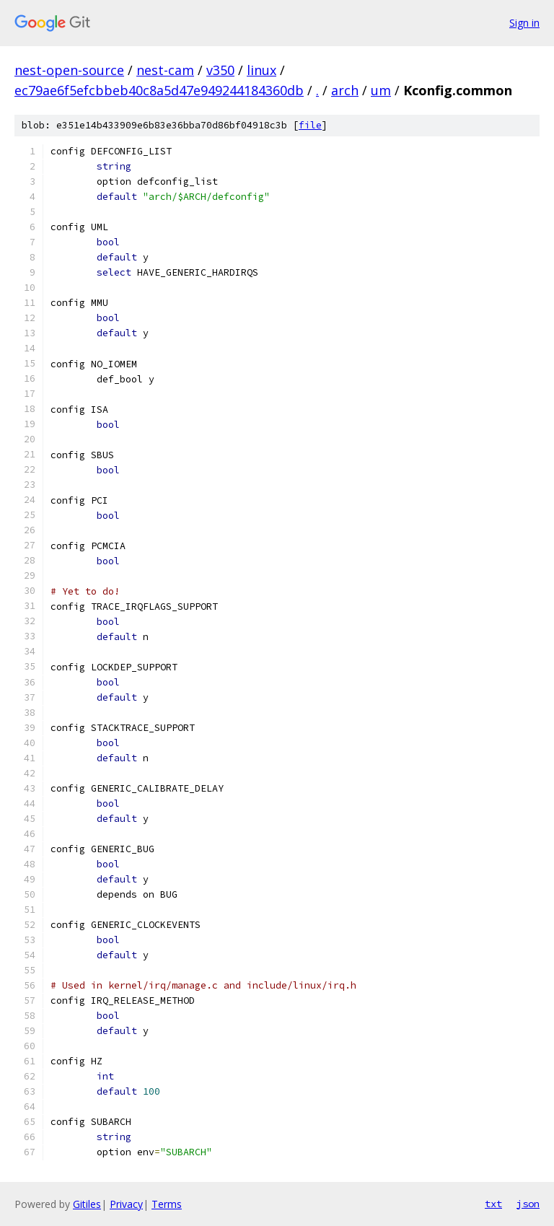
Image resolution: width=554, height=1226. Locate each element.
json (528, 1203)
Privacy (126, 1204)
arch (345, 90)
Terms (166, 1204)
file (310, 125)
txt (493, 1203)
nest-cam (165, 70)
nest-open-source (69, 70)
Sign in (524, 23)
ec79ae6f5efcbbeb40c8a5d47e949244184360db (159, 90)
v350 (220, 70)
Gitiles (87, 1204)
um (381, 90)
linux (261, 70)
